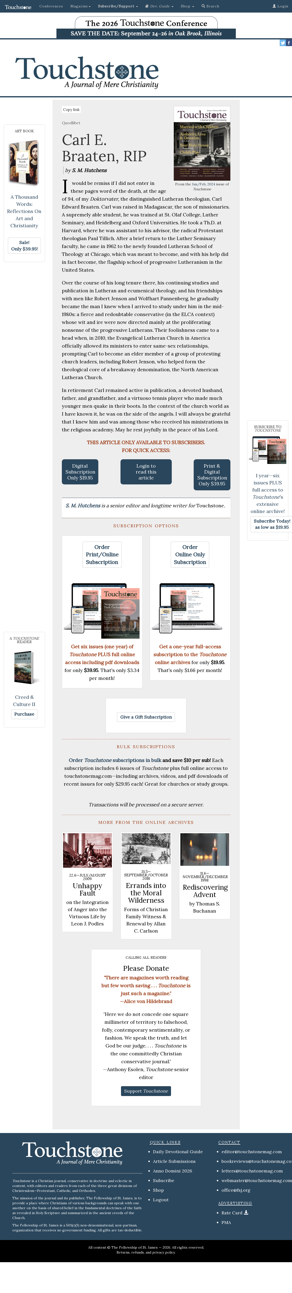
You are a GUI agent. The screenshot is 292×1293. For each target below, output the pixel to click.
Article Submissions (174, 1161)
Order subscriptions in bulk (115, 760)
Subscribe (163, 1180)
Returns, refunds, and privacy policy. (146, 1252)
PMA (226, 1222)
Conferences (51, 6)
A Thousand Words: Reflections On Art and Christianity (24, 211)
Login (280, 6)
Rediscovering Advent (205, 891)
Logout (161, 1200)
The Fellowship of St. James (134, 1247)
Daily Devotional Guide (178, 1151)
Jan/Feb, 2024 (203, 184)
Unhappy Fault (87, 889)
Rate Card (232, 1213)
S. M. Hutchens (83, 505)
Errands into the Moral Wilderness (146, 893)
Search (210, 6)
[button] (118, 6)
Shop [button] (187, 6)
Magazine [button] (80, 6)
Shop (158, 1190)
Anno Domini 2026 (172, 1171)
